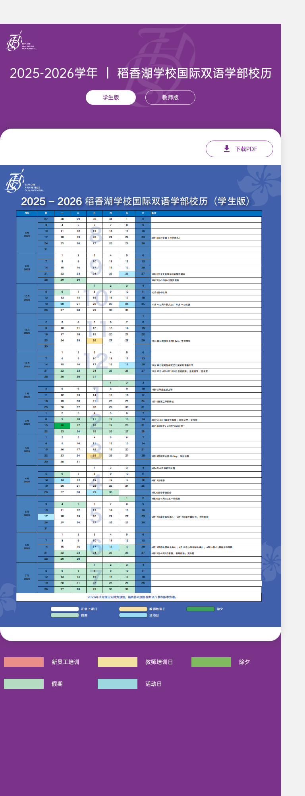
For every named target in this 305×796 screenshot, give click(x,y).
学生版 (110, 97)
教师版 (170, 97)
